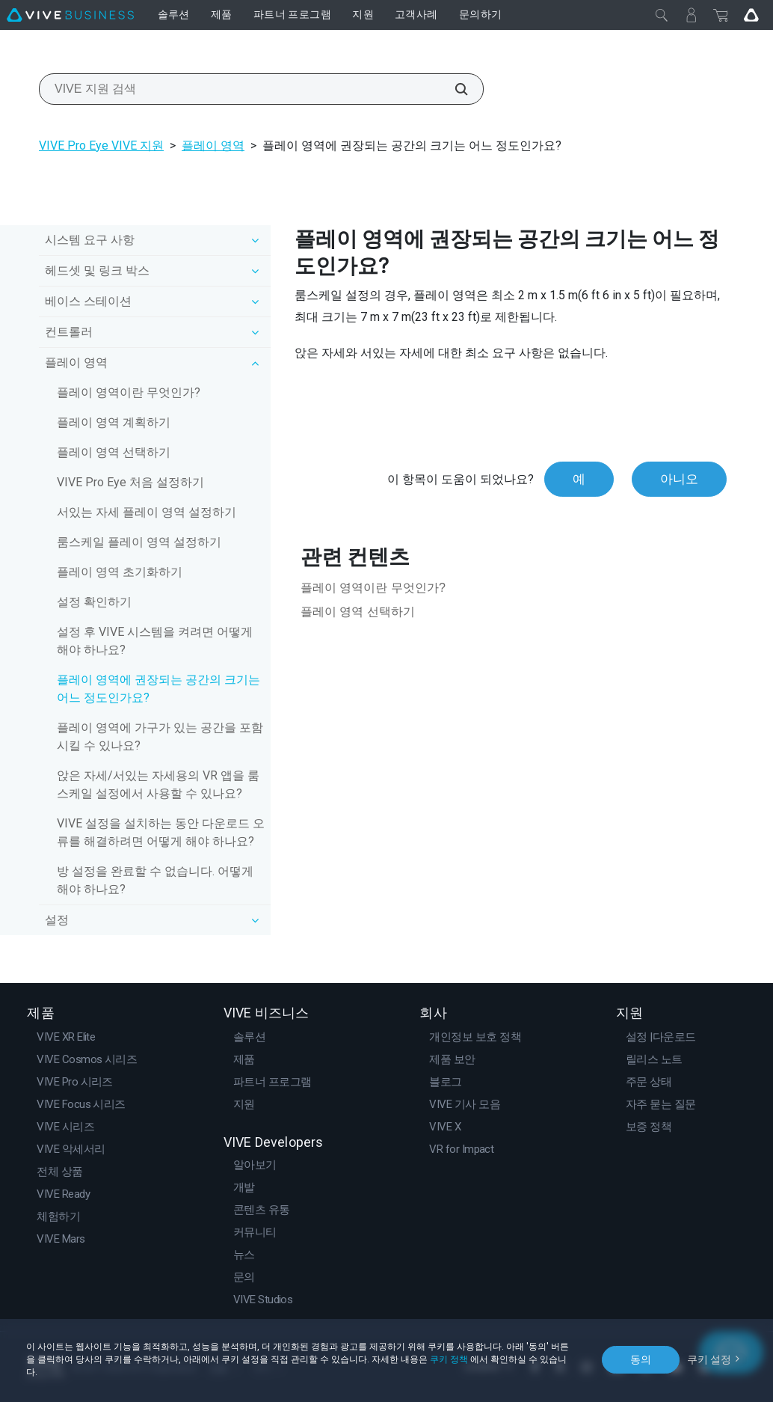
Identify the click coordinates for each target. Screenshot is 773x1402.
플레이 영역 (213, 145)
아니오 (679, 478)
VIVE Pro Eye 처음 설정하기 (130, 482)
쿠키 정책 (449, 1359)
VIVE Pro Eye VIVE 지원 (101, 145)
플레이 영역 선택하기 (113, 452)
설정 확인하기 (94, 602)
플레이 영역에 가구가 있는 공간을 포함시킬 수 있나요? (160, 736)
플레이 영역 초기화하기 (119, 572)
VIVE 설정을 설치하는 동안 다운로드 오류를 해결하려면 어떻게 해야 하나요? (161, 832)
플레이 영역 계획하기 (113, 422)
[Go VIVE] (751, 15)
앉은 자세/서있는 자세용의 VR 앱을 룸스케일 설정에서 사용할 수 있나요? (158, 784)
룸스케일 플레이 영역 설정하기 (139, 542)
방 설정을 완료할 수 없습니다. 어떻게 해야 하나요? (155, 880)
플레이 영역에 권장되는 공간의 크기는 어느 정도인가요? (158, 689)
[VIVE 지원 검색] (453, 89)
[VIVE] (70, 14)
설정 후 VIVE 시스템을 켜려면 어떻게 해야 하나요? (155, 641)
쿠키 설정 (709, 1359)
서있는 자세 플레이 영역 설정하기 (146, 512)
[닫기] (662, 15)
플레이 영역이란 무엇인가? (128, 392)
